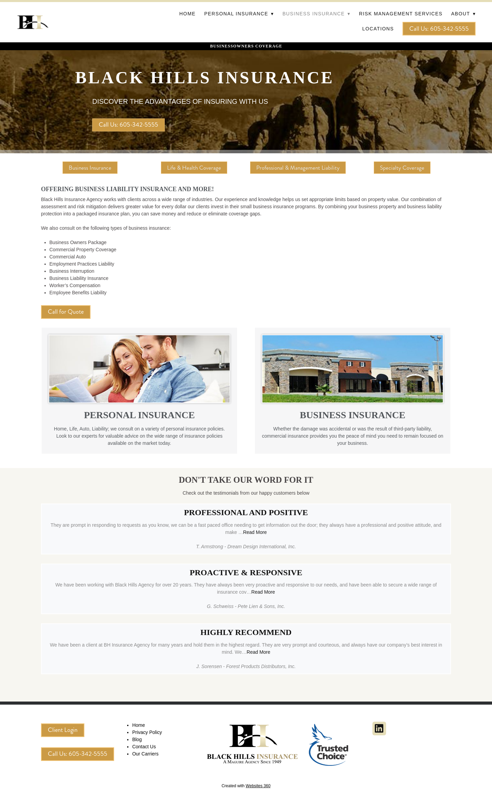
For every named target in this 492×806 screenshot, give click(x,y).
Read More (254, 532)
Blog (137, 739)
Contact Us (144, 746)
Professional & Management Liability (298, 168)
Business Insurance (90, 168)
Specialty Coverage (402, 168)
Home (187, 13)
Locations (378, 28)
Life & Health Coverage (194, 168)
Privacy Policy (147, 732)
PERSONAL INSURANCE (139, 415)
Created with (245, 785)
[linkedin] (379, 728)
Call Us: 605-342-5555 (439, 28)
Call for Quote (66, 311)
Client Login (63, 729)
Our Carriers (145, 753)
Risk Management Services (401, 13)
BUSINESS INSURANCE (353, 415)
